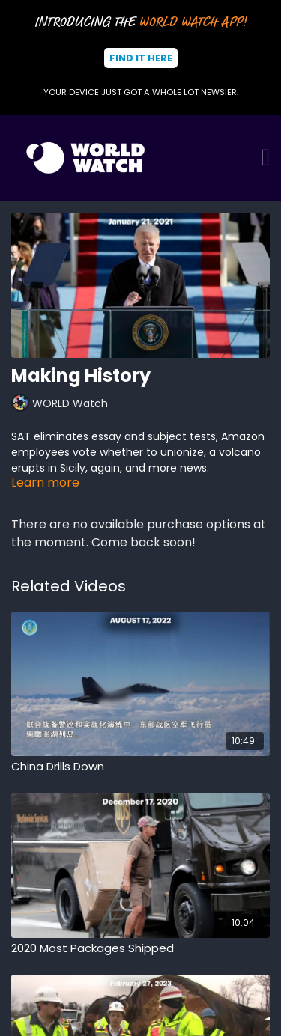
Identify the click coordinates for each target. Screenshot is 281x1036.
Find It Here (140, 58)
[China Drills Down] (140, 767)
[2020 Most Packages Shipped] (140, 948)
